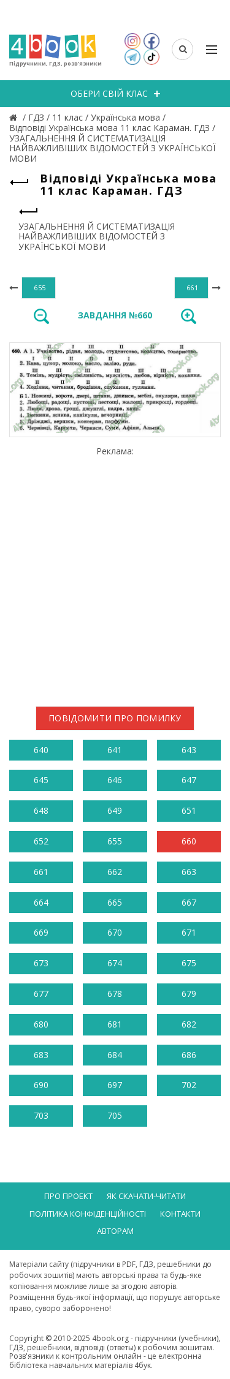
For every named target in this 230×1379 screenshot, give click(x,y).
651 (189, 810)
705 (114, 1115)
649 (114, 810)
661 (41, 871)
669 (41, 932)
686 (189, 1055)
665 (114, 902)
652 (41, 841)
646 (114, 780)
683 (41, 1055)
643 (189, 750)
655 (114, 841)
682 (189, 1024)
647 (189, 780)
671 (189, 932)
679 (189, 993)
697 (114, 1085)
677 (41, 993)
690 (41, 1085)
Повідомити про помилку (115, 718)
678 (114, 993)
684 (114, 1055)
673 (41, 963)
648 (41, 810)
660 (189, 841)
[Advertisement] (115, 571)
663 (189, 871)
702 (189, 1085)
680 (41, 1024)
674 (114, 963)
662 (114, 871)
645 (41, 780)
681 (114, 1024)
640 (41, 750)
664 (41, 902)
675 (189, 963)
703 (41, 1115)
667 (189, 902)
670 (114, 932)
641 (114, 750)
